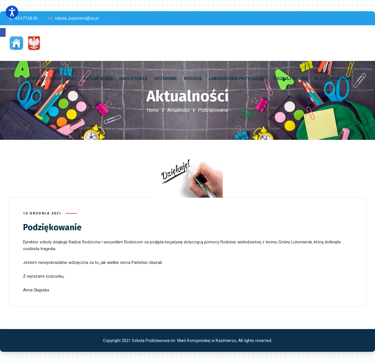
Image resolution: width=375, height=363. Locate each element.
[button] (3, 32)
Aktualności (178, 110)
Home (153, 110)
